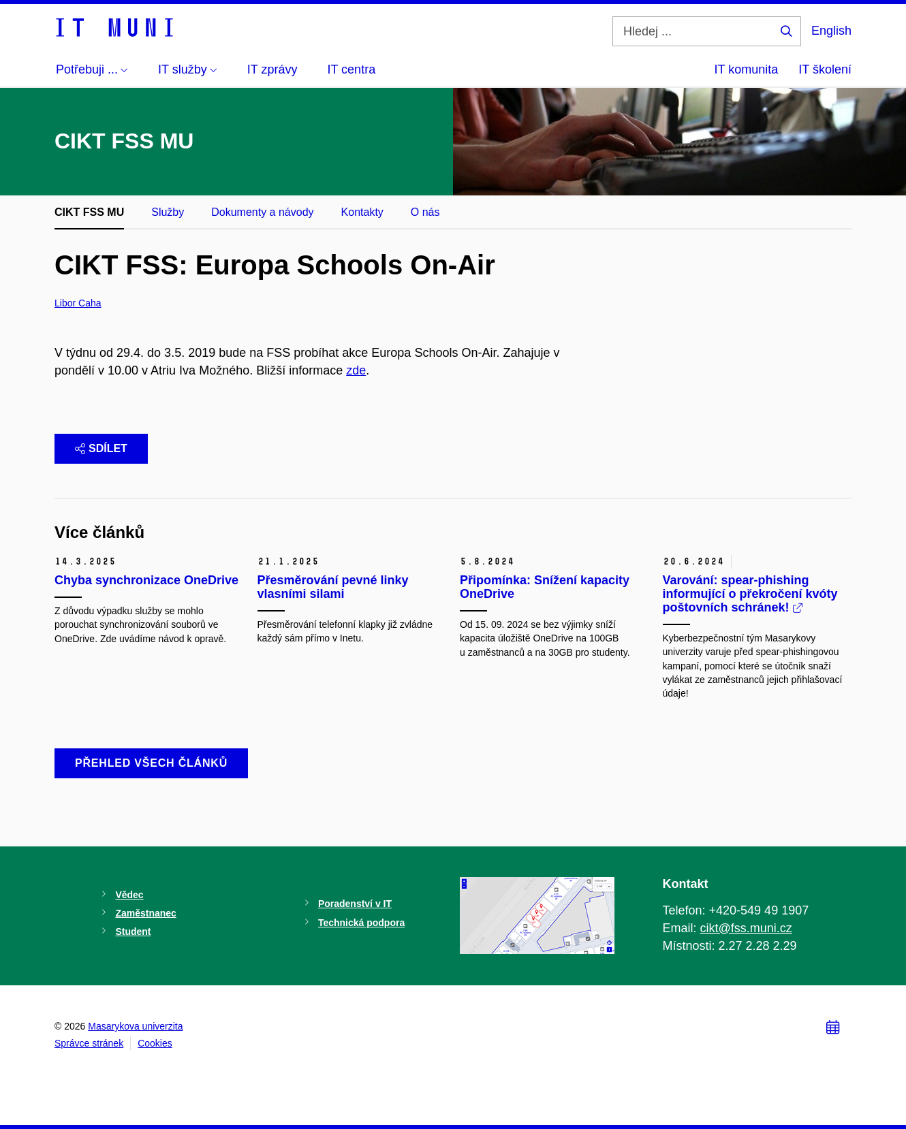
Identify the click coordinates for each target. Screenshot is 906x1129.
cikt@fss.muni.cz (746, 928)
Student (133, 931)
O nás (425, 212)
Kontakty (362, 212)
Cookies (155, 1043)
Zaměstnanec (145, 913)
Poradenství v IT (355, 903)
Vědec (129, 894)
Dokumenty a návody (262, 212)
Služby (167, 212)
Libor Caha (77, 303)
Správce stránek (88, 1043)
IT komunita (747, 69)
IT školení (825, 69)
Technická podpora (361, 922)
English (831, 30)
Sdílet (101, 448)
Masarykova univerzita (135, 1026)
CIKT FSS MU (89, 212)
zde (356, 370)
